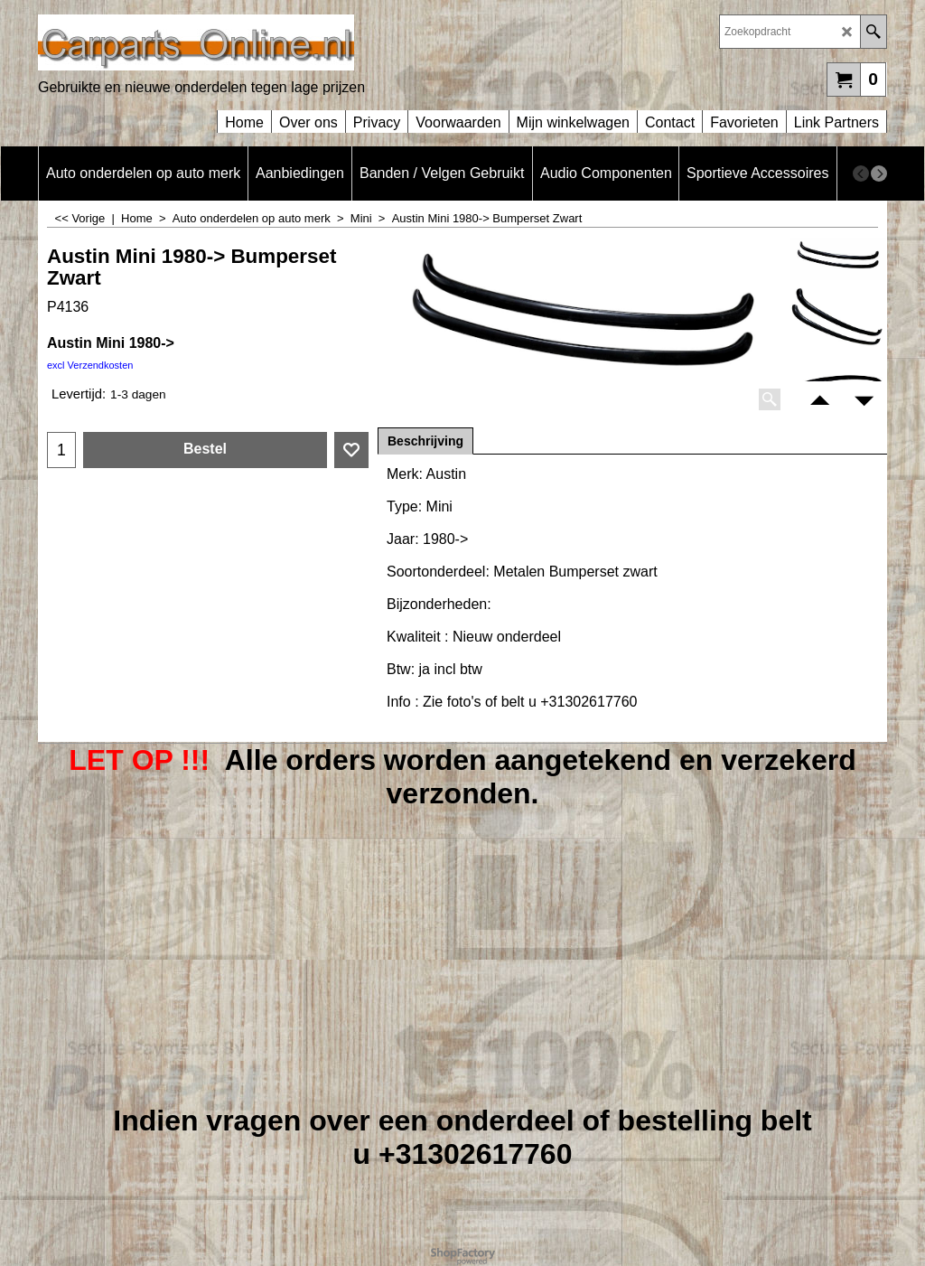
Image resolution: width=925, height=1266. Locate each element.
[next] (879, 173)
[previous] (861, 173)
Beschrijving (425, 441)
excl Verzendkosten (90, 365)
